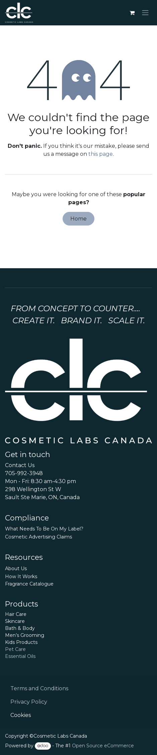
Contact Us (19, 465)
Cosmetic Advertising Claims (38, 537)
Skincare (15, 621)
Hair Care (15, 614)
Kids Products (21, 642)
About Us (16, 568)
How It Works (21, 577)
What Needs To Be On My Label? (44, 529)
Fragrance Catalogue (29, 584)
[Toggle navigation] (145, 13)
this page (100, 154)
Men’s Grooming (24, 635)
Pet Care (15, 649)
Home (78, 219)
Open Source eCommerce (103, 746)
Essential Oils (20, 656)
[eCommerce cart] (132, 12)
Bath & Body (20, 628)
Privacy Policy (28, 702)
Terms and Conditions (39, 688)
